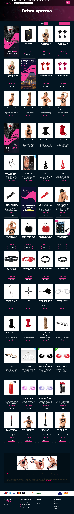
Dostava (55, 508)
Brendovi (44, 0)
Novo (29, 0)
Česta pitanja (56, 503)
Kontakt (38, 505)
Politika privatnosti (57, 510)
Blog (38, 501)
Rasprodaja (25, 0)
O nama (38, 503)
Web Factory (6, 506)
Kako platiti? (56, 505)
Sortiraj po (57, 23)
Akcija (19, 0)
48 (46, 23)
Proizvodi (14, 0)
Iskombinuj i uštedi (36, 0)
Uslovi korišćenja (57, 501)
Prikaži (42, 23)
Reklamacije (56, 506)
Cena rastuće (64, 23)
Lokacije (49, 0)
